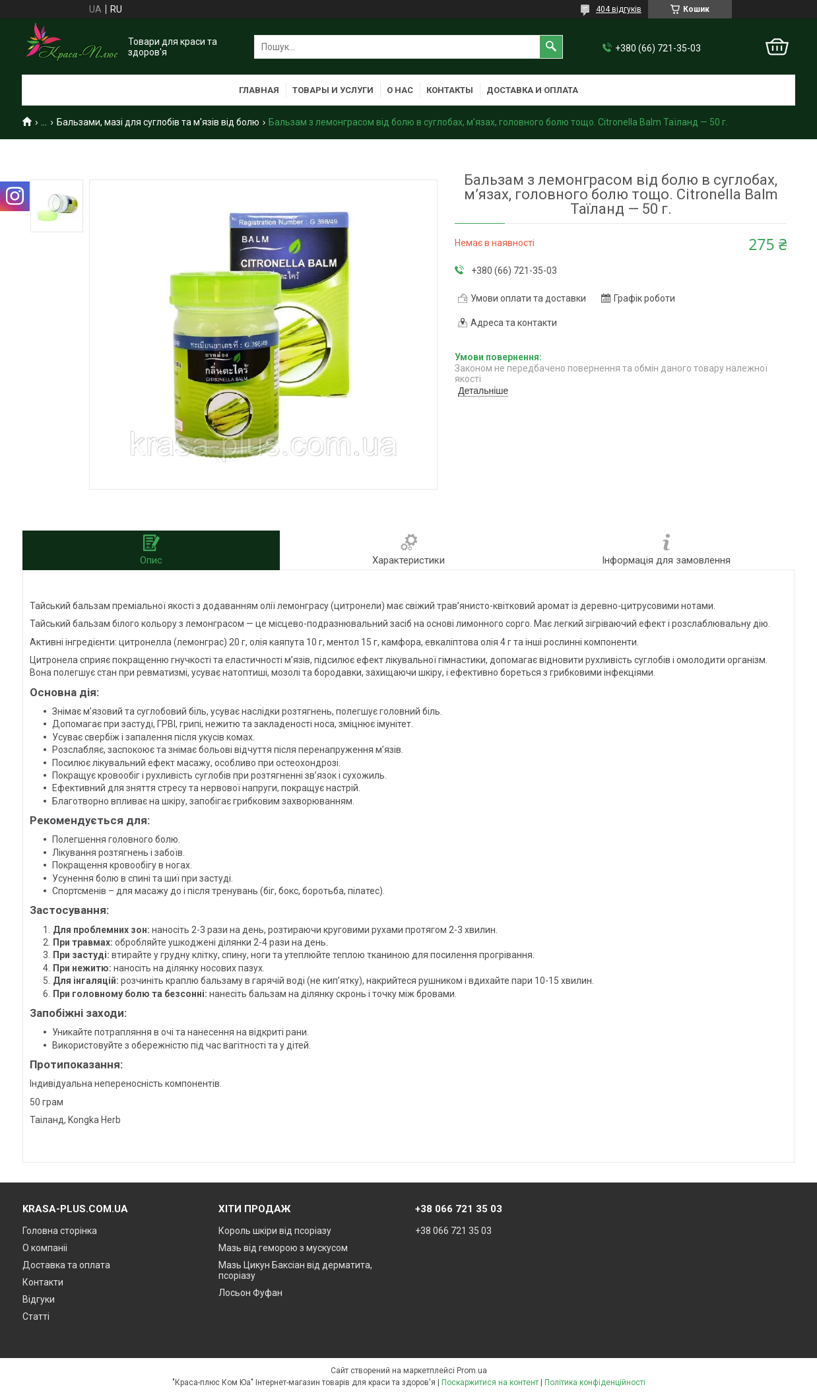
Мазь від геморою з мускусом (283, 1248)
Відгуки (38, 1299)
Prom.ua (472, 1370)
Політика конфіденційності (594, 1382)
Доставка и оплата (532, 90)
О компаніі (44, 1248)
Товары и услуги (333, 90)
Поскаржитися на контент (490, 1382)
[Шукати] (551, 47)
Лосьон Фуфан (250, 1292)
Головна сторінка (59, 1230)
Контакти (42, 1282)
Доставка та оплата (66, 1265)
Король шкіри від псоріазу (274, 1230)
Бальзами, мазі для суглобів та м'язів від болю (158, 122)
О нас (400, 90)
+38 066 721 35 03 (453, 1230)
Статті (35, 1316)
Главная (259, 90)
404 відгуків (618, 9)
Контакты (449, 90)
